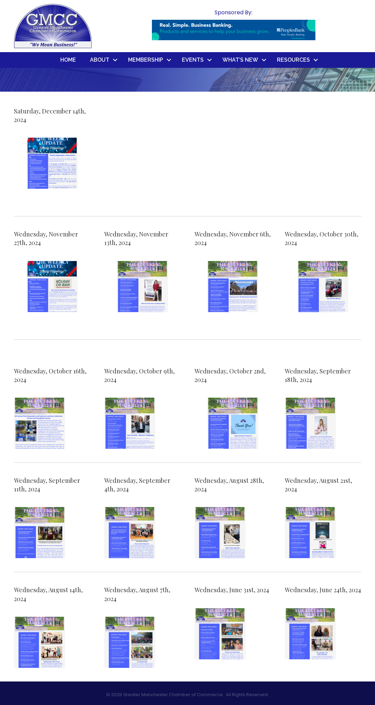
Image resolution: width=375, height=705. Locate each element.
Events (193, 60)
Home (68, 60)
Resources (293, 60)
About (99, 60)
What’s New (240, 60)
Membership (145, 60)
